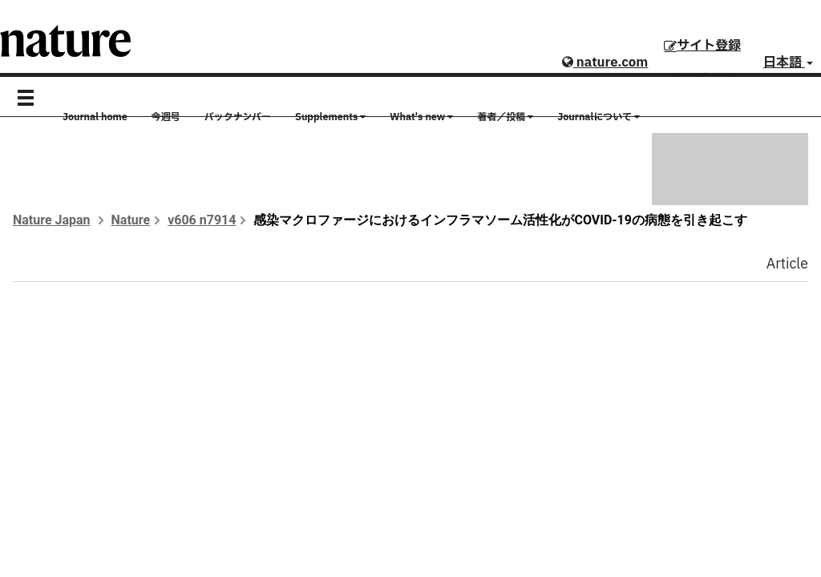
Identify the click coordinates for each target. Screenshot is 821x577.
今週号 (166, 117)
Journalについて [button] (598, 117)
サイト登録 (702, 45)
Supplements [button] (330, 117)
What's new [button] (421, 117)
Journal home (95, 117)
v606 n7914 (202, 220)
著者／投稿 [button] (505, 117)
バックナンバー (237, 117)
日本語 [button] (788, 62)
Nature (131, 220)
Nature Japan (52, 220)
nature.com (605, 62)
